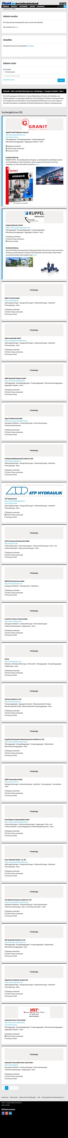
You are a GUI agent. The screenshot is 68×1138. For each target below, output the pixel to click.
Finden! (61, 80)
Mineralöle (32, 664)
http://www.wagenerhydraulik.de (16, 822)
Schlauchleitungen (26, 423)
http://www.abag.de (11, 300)
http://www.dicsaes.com (13, 661)
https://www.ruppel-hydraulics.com (18, 228)
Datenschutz (14, 1097)
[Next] (16, 1088)
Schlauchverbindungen (13, 425)
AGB (38, 1097)
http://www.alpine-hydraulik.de (15, 341)
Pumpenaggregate (38, 139)
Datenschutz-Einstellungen (27, 1097)
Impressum (5, 1097)
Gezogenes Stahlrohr (12, 423)
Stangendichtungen (26, 303)
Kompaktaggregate (24, 139)
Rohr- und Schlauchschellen (31, 907)
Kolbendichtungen (40, 303)
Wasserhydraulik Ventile (13, 706)
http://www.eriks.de (11, 782)
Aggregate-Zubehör (31, 142)
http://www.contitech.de (13, 621)
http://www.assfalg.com (13, 461)
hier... (17, 27)
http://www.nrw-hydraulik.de (15, 1022)
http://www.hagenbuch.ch (14, 982)
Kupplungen (26, 626)
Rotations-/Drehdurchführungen (16, 664)
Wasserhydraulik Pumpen (42, 704)
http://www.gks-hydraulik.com (15, 942)
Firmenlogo (34, 290)
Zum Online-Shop (12, 137)
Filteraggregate (11, 139)
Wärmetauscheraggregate (15, 142)
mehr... (41, 142)
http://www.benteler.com (13, 584)
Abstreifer (51, 303)
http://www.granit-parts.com (15, 135)
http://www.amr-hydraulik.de (15, 381)
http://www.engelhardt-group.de (16, 742)
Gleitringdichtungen (12, 303)
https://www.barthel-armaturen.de (16, 902)
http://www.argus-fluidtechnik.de (16, 421)
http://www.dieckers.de (13, 702)
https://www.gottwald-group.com (16, 862)
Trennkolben (56, 784)
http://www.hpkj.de (11, 1065)
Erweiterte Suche (9, 80)
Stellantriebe (9, 666)
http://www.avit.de (11, 543)
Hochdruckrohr (25, 586)
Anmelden (30, 46)
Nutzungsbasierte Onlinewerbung (52, 1097)
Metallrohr (35, 586)
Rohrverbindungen (40, 423)
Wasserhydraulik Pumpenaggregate (34, 706)
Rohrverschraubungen (26, 548)
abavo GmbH (6, 1105)
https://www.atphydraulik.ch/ (15, 501)
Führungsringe (10, 305)
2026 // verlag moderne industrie (12, 1103)
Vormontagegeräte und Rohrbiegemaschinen (33, 827)
